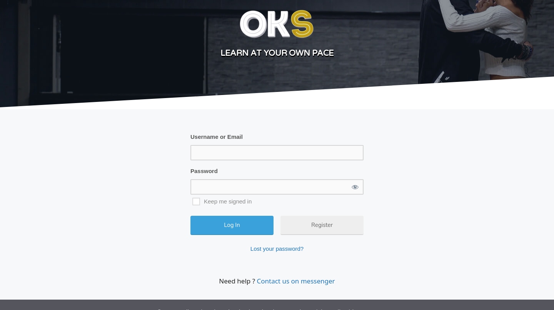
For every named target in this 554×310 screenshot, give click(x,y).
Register (322, 225)
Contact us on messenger (296, 281)
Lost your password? (277, 248)
